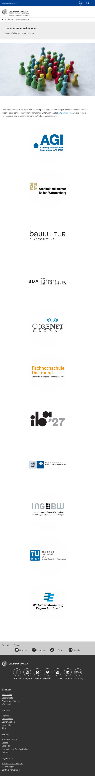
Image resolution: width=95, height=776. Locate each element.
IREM (5, 19)
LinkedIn (21, 648)
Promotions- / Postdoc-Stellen (15, 747)
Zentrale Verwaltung (11, 768)
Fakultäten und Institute (12, 762)
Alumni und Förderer (11, 699)
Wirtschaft (6, 702)
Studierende (7, 693)
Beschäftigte (7, 696)
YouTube (56, 648)
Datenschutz (7, 717)
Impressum (7, 713)
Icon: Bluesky (37, 670)
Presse (5, 741)
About (11, 19)
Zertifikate (6, 723)
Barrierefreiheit (8, 720)
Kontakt (74, 648)
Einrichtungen (8, 765)
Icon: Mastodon (47, 670)
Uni (8, 3)
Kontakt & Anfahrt (9, 737)
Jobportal (6, 744)
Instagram (38, 648)
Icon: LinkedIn (68, 670)
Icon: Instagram (27, 670)
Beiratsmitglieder (64, 111)
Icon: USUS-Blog (78, 670)
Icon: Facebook (17, 670)
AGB (4, 726)
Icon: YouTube (57, 670)
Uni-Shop (6, 750)
